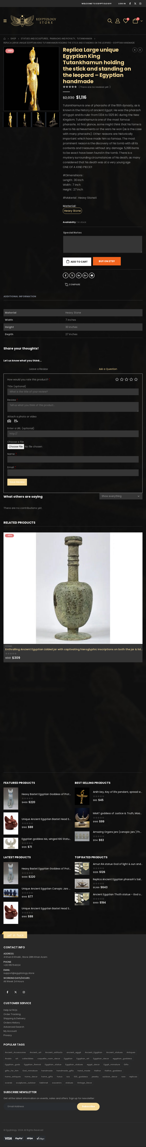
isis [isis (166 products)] (68, 1077)
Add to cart (79, 261)
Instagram (23, 992)
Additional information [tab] (20, 296)
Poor (117, 379)
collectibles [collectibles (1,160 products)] (27, 1058)
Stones (8, 646)
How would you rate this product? (28, 379)
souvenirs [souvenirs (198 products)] (57, 1083)
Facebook (65, 275)
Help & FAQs (10, 1010)
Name (12, 454)
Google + (85, 275)
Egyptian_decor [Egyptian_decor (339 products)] (101, 1058)
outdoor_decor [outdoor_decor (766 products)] (109, 1077)
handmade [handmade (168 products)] (47, 1070)
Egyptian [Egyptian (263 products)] (68, 1058)
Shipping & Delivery (14, 1018)
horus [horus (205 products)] (59, 1077)
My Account (10, 1031)
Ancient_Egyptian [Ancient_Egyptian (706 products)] (93, 1052)
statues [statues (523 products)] (69, 1083)
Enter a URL (20, 428)
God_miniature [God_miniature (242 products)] (29, 1070)
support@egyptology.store (19, 973)
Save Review (17, 482)
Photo (9, 421)
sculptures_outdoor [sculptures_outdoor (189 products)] (26, 1083)
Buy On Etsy (107, 261)
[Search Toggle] (110, 21)
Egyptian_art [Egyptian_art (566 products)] (83, 1058)
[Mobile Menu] (6, 21)
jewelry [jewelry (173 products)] (95, 1077)
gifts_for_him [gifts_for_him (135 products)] (12, 1070)
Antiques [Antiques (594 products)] (131, 1052)
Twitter (72, 275)
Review (12, 400)
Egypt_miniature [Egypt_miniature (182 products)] (112, 1064)
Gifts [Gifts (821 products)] (126, 1064)
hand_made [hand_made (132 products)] (84, 1070)
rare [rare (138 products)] (123, 1077)
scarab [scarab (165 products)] (8, 1083)
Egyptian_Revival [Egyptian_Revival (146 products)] (32, 1064)
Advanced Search (14, 1027)
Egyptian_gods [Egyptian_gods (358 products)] (12, 1064)
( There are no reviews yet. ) (94, 87)
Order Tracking (12, 1014)
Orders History (12, 1022)
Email (92, 275)
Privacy (8, 1035)
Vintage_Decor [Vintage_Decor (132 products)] (84, 1083)
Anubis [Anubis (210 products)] (8, 1058)
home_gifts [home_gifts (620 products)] (47, 1077)
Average (126, 379)
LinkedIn (79, 275)
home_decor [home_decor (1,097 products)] (31, 1077)
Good (131, 379)
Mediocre (122, 379)
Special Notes (72, 232)
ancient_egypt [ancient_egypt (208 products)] (74, 1052)
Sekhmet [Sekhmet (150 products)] (43, 1083)
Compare (74, 284)
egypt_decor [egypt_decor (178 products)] (93, 1064)
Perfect (136, 379)
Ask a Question (108, 369)
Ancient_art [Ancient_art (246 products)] (35, 1052)
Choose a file (15, 442)
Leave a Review (38, 369)
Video (16, 421)
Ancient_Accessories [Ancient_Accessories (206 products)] (15, 1052)
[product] (73, 588)
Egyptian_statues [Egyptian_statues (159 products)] (74, 1064)
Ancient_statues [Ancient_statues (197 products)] (114, 1052)
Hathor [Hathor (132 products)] (97, 1070)
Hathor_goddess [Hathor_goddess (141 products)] (113, 1070)
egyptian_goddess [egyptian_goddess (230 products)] (122, 1058)
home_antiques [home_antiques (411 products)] (13, 1077)
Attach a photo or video (22, 416)
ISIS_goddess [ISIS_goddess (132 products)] (81, 1077)
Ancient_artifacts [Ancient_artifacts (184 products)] (53, 1052)
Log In (122, 3)
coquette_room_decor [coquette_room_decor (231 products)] (48, 1058)
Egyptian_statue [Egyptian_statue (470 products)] (53, 1064)
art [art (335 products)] (16, 1058)
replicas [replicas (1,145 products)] (133, 1077)
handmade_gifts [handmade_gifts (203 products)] (65, 1070)
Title (16, 386)
